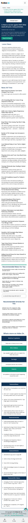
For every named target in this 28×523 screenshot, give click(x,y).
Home (4, 7)
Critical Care (14, 20)
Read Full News (7, 38)
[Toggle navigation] (25, 2)
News (8, 7)
